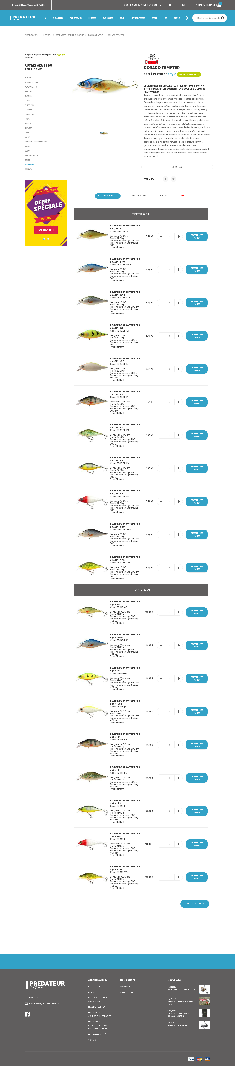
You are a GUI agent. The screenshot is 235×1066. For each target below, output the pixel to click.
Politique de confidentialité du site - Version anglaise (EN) (100, 1025)
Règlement (93, 992)
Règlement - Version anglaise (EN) (98, 999)
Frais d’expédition (97, 1007)
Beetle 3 (29, 92)
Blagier (29, 96)
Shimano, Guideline (177, 1025)
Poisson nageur (101, 35)
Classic (29, 101)
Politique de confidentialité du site (100, 1014)
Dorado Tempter (122, 35)
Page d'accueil (32, 35)
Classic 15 (30, 105)
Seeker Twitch (32, 155)
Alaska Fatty (31, 87)
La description (137, 196)
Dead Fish (29, 114)
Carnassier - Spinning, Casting (73, 35)
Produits (48, 35)
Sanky (28, 146)
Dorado (162, 196)
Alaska (28, 78)
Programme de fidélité (100, 1034)
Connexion (125, 987)
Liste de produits (108, 196)
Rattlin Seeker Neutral (37, 142)
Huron (28, 123)
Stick (27, 160)
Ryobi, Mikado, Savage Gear (181, 990)
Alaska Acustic (33, 82)
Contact (92, 1040)
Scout (28, 151)
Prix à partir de (171, 74)
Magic (28, 137)
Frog (27, 119)
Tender (28, 169)
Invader (29, 128)
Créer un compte (129, 992)
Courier (29, 110)
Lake (27, 133)
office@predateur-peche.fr (34, 5)
